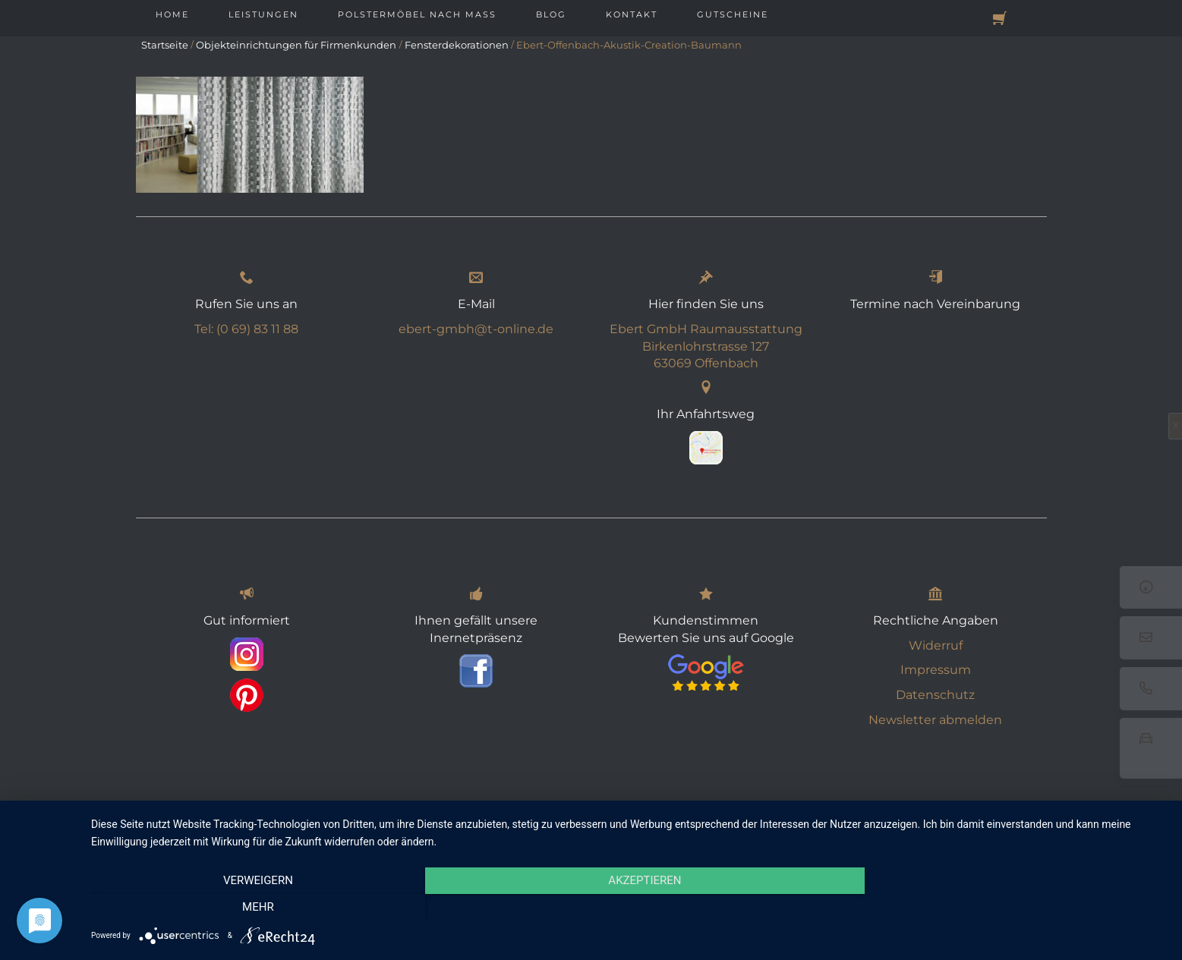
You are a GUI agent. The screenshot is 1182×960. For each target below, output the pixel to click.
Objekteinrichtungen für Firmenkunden (296, 45)
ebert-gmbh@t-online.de (476, 329)
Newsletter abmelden (935, 720)
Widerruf (936, 645)
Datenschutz (935, 695)
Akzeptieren (628, 907)
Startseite (164, 45)
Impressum (935, 670)
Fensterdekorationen (457, 45)
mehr (1006, 907)
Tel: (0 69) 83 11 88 (246, 329)
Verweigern (253, 907)
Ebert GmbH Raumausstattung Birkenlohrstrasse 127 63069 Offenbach (706, 346)
